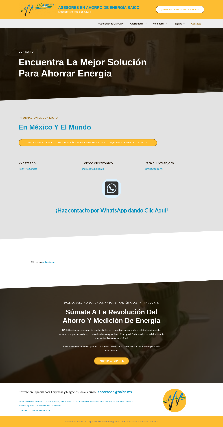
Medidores (163, 23)
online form (48, 262)
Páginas (181, 23)
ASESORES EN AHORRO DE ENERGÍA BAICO (99, 7)
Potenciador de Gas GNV (115, 23)
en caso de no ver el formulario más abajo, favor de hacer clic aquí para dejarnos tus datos (88, 143)
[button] (180, 9)
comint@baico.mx (154, 169)
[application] (149, 23)
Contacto (197, 23)
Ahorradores (142, 23)
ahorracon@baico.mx (93, 169)
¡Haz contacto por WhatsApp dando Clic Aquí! (111, 210)
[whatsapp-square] (111, 188)
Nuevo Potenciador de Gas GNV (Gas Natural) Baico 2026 (106, 401)
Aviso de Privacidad (41, 410)
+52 (28, 169)
